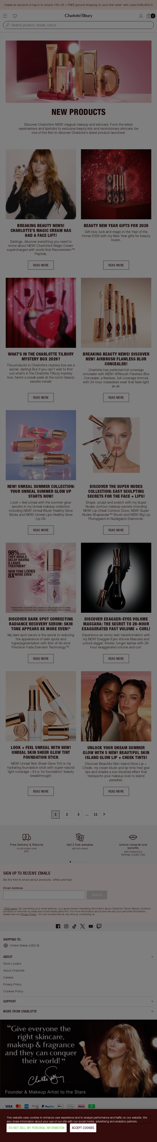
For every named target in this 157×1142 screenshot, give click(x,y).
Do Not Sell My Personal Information (37, 1128)
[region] (78, 1125)
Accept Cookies (83, 1128)
